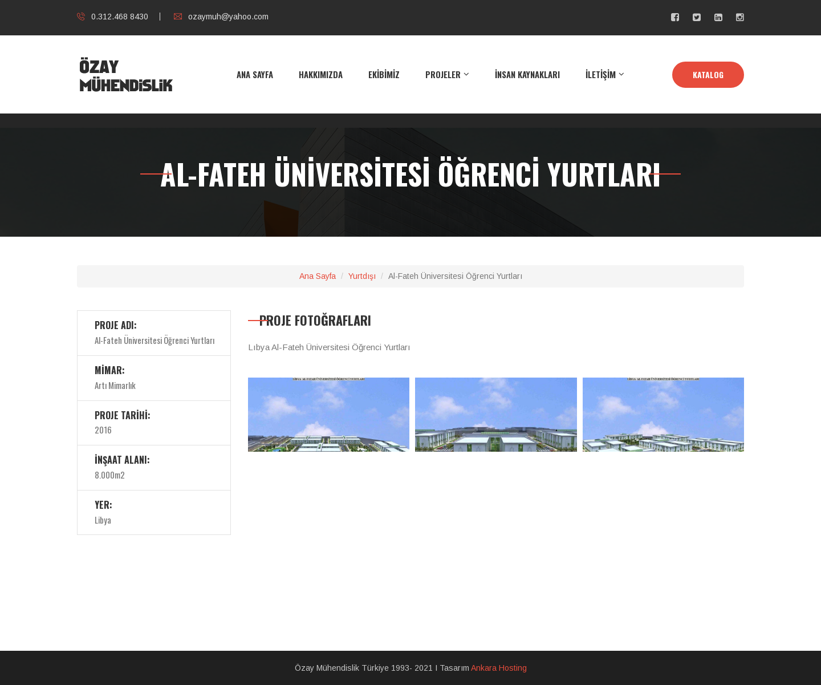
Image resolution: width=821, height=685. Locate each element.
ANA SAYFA (255, 74)
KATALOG (708, 74)
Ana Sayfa (317, 276)
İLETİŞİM (601, 74)
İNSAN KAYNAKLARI (527, 74)
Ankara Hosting (499, 667)
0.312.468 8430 (112, 17)
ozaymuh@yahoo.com (221, 17)
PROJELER (443, 74)
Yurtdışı (362, 276)
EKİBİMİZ (384, 74)
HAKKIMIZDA (321, 74)
